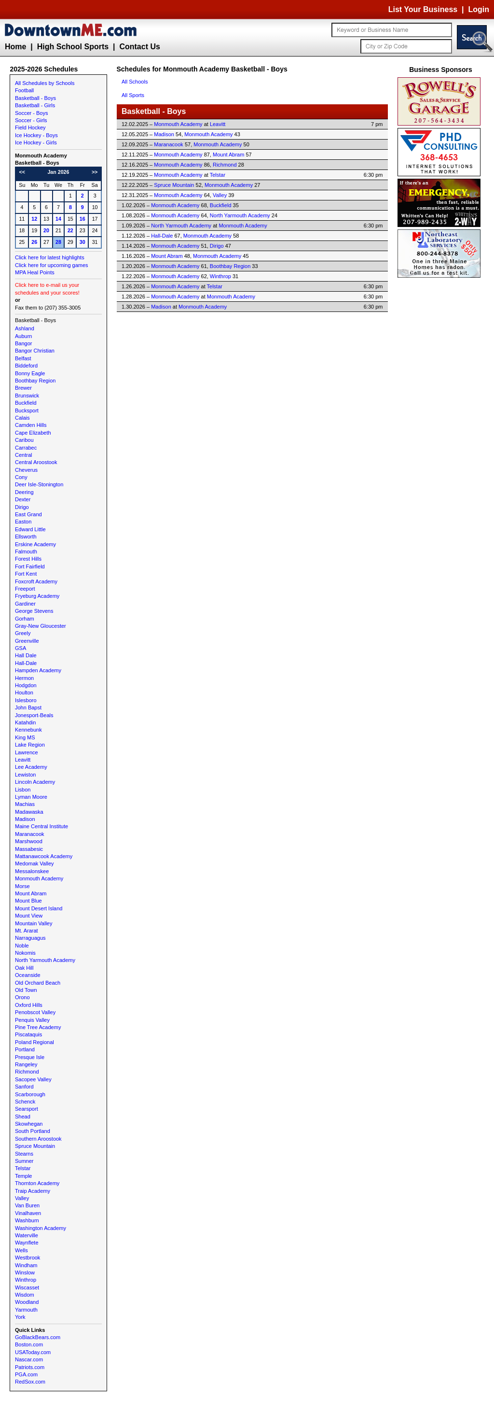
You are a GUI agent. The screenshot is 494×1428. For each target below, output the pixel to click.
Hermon (24, 678)
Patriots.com (29, 1367)
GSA (20, 648)
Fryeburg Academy (37, 596)
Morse (22, 886)
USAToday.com (33, 1352)
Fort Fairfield (30, 566)
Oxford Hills (28, 1005)
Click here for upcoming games (51, 265)
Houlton (24, 692)
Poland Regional (34, 1042)
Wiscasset (27, 1287)
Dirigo (22, 507)
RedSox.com (30, 1382)
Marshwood (28, 841)
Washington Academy (40, 1228)
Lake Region (30, 745)
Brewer (23, 388)
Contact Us (139, 46)
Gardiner (25, 604)
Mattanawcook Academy (43, 856)
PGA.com (26, 1374)
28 (58, 242)
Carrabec (26, 448)
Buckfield (26, 403)
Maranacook (29, 834)
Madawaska (29, 812)
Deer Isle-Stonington (39, 484)
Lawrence (26, 752)
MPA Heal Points (35, 272)
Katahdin (25, 722)
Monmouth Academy (39, 878)
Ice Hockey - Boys (36, 135)
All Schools (135, 82)
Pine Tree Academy (38, 1027)
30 (82, 242)
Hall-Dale (26, 663)
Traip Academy (32, 1191)
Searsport (26, 1109)
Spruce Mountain (35, 1146)
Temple (23, 1176)
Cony (21, 477)
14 (58, 219)
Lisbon (22, 789)
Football (24, 90)
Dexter (22, 499)
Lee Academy (31, 767)
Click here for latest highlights (49, 257)
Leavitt (22, 760)
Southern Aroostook (38, 1139)
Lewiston (25, 775)
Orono (22, 997)
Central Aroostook (36, 462)
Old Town (26, 990)
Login (478, 9)
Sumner (24, 1161)
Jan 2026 (58, 172)
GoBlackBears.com (37, 1337)
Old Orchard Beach (37, 983)
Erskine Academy (35, 544)
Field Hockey (30, 127)
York (20, 1317)
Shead (22, 1116)
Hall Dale (26, 655)
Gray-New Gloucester (40, 626)
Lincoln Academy (35, 782)
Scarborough (30, 1094)
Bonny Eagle (30, 373)
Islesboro (26, 700)
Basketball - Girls (35, 105)
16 (82, 219)
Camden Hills (30, 425)
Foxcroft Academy (36, 581)
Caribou (24, 440)
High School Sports (73, 46)
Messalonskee (32, 871)
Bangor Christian (35, 350)
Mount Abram (30, 893)
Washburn (27, 1220)
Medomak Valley (34, 863)
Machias (25, 804)
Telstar (22, 1168)
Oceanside (28, 975)
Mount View (28, 916)
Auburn (23, 336)
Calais (22, 418)
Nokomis (25, 953)
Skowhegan (29, 1124)
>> (94, 172)
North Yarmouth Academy (45, 960)
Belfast (23, 358)
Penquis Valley (32, 1020)
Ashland (24, 328)
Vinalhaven (28, 1213)
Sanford (24, 1086)
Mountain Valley (33, 923)
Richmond (27, 1072)
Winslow (25, 1272)
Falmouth (26, 551)
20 (46, 230)
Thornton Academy (37, 1183)
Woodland (27, 1302)
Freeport (25, 589)
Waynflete (27, 1242)
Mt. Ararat (26, 930)
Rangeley (26, 1064)
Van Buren (27, 1205)
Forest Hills (28, 559)
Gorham (24, 619)
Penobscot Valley (35, 1012)
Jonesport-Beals (34, 715)
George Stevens (34, 611)
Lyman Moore (31, 797)
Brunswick (27, 395)
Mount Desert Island (38, 908)
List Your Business (422, 9)
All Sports (133, 95)
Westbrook (27, 1257)
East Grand (28, 514)
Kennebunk (28, 730)
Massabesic (29, 849)
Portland (25, 1049)
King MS (25, 737)
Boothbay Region (35, 380)
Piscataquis (28, 1034)
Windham (26, 1265)
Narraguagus (30, 938)
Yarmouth (26, 1310)
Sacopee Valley (33, 1079)
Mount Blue (28, 901)
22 (70, 230)
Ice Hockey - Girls (36, 142)
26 (34, 242)
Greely (22, 633)
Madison (25, 819)
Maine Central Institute (41, 826)
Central (23, 455)
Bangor (23, 343)
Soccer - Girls (31, 120)
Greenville (27, 641)
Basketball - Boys (35, 98)
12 (34, 219)
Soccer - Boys (31, 113)
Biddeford (26, 365)
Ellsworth (26, 536)
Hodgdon (26, 685)
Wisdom (24, 1295)
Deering (24, 492)
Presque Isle (29, 1057)
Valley (22, 1198)
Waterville (26, 1235)
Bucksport (27, 410)
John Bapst (28, 707)
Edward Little (30, 529)
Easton (23, 521)
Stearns (24, 1154)
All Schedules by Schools (45, 83)
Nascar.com (29, 1359)
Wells (21, 1250)
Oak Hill (24, 968)
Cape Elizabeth (33, 433)
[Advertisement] (441, 425)
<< (22, 172)
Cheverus (26, 470)
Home (15, 46)
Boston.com (29, 1344)
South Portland (32, 1131)
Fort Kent (26, 574)
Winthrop (25, 1280)
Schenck (25, 1101)
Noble (22, 945)
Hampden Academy (38, 670)
